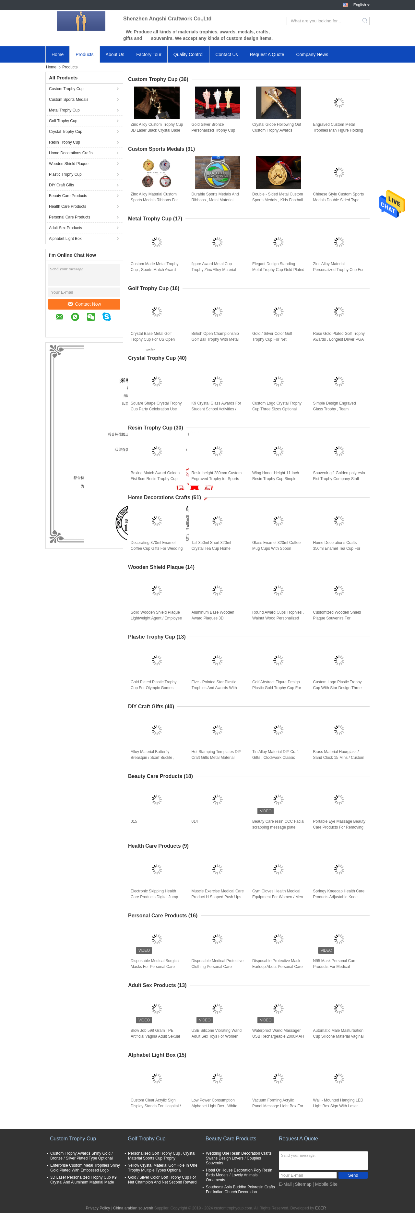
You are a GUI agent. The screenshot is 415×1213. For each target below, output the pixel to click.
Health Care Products (67, 206)
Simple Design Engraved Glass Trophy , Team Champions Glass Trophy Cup (339, 409)
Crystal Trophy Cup (65, 131)
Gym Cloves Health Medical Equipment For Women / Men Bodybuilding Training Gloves (277, 897)
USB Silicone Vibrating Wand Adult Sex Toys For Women (217, 1033)
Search (366, 21)
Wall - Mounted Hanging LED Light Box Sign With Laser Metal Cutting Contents (338, 1106)
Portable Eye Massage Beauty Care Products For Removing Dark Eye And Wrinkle (339, 827)
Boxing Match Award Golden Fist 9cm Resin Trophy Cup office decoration (155, 479)
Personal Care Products (69, 217)
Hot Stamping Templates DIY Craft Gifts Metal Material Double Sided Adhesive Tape (217, 757)
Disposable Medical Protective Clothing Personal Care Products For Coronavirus (218, 967)
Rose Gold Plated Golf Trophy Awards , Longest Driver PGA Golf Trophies (339, 339)
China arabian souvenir (133, 1208)
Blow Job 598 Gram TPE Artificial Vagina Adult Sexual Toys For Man (155, 1036)
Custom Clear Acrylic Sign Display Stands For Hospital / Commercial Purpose (156, 1106)
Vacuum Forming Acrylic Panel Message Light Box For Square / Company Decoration (278, 1106)
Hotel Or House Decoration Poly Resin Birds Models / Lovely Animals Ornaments (239, 1175)
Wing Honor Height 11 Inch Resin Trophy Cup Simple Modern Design (275, 479)
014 (195, 821)
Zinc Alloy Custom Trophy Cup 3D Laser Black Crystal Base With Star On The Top (157, 130)
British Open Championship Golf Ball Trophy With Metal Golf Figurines (215, 339)
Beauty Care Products (68, 196)
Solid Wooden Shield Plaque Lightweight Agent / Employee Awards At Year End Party (156, 618)
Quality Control (188, 54)
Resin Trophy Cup (64, 142)
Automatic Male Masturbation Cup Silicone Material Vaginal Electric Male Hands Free (338, 1036)
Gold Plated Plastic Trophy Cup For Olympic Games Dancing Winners (153, 688)
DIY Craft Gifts (61, 185)
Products (84, 54)
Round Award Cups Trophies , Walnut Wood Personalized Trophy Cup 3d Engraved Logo (278, 618)
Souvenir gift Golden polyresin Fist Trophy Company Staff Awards (339, 479)
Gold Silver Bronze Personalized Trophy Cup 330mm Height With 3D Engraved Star (213, 130)
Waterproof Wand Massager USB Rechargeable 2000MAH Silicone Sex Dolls (278, 1036)
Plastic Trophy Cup (65, 174)
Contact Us (226, 54)
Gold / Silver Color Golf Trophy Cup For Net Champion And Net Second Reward (275, 339)
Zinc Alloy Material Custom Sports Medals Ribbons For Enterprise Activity (154, 200)
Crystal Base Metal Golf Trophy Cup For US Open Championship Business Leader (153, 339)
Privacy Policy (98, 1208)
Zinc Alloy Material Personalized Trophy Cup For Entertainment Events (338, 270)
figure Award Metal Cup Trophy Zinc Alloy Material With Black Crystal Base (214, 270)
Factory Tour (148, 54)
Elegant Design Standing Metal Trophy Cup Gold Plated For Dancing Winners (278, 270)
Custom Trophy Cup (66, 89)
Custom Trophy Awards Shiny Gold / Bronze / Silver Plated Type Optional (81, 1155)
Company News (312, 54)
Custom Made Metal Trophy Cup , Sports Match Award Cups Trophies (154, 270)
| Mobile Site (325, 1184)
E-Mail (285, 1184)
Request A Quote (267, 54)
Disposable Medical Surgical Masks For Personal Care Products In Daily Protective (155, 967)
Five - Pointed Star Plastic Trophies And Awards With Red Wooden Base (214, 688)
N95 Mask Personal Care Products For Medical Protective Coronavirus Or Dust (335, 967)
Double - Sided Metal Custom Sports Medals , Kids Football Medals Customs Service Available (277, 200)
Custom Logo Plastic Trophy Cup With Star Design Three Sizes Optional (337, 688)
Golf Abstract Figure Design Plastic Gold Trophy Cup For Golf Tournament (276, 688)
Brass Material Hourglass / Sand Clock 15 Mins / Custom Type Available (338, 757)
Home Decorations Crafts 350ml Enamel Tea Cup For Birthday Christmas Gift (337, 548)
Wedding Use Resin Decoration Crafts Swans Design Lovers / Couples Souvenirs (239, 1158)
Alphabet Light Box (65, 238)
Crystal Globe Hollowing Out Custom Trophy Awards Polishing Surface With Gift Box (276, 130)
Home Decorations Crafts (71, 153)
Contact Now (84, 304)
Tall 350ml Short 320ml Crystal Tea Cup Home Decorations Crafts (211, 548)
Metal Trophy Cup (64, 110)
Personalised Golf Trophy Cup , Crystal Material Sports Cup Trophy (161, 1155)
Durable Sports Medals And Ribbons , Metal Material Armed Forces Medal (215, 200)
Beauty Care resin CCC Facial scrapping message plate (278, 824)
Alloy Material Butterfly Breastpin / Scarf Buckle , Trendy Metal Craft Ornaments (152, 757)
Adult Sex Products (65, 228)
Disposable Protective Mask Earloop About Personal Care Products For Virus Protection (277, 967)
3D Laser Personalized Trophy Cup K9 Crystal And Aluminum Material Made (83, 1179)
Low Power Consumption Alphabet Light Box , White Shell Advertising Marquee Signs (214, 1106)
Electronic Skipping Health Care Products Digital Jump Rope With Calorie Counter (154, 897)
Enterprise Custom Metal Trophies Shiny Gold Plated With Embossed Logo (85, 1167)
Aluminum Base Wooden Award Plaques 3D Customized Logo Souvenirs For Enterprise (216, 618)
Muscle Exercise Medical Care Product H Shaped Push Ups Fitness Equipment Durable (218, 897)
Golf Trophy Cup (63, 121)
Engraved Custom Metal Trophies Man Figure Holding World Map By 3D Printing (338, 130)
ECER (320, 1208)
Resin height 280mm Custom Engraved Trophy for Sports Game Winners (217, 479)
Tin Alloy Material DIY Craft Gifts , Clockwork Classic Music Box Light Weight (275, 757)
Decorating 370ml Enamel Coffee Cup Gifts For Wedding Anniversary (157, 548)
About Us (115, 54)
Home (58, 54)
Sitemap (303, 1184)
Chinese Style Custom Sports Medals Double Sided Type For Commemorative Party (338, 200)
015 (134, 821)
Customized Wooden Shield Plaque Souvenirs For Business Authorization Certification (337, 618)
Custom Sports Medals (68, 99)
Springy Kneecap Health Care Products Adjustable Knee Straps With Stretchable (339, 897)
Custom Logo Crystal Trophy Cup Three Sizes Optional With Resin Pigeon (277, 409)
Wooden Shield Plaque (69, 163)
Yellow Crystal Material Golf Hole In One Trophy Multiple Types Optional (162, 1167)
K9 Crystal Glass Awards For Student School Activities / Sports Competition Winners (216, 409)
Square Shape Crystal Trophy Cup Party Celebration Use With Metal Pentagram (156, 409)
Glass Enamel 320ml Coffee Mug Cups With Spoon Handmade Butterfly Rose (276, 548)
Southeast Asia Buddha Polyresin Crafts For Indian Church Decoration (240, 1189)
